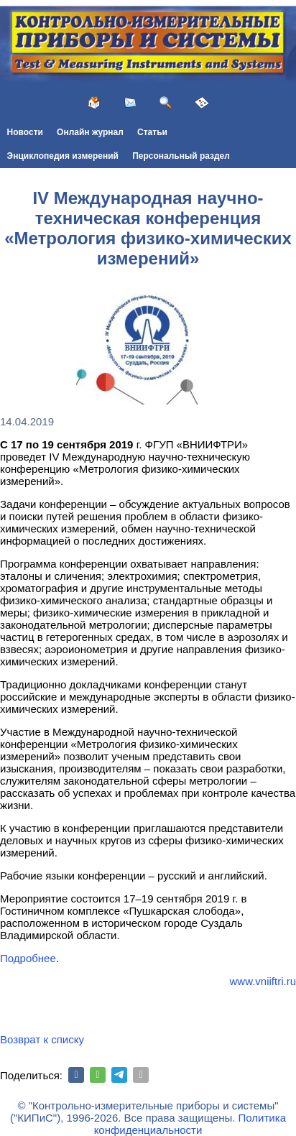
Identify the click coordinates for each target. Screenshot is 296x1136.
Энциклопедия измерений (63, 156)
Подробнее (28, 958)
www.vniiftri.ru (262, 981)
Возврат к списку (42, 1039)
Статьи (152, 132)
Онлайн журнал (90, 132)
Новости (25, 132)
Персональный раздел (181, 156)
